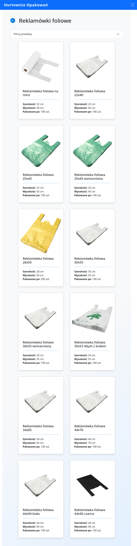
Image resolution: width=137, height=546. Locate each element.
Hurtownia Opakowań (26, 4)
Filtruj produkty (23, 34)
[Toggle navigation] (132, 5)
